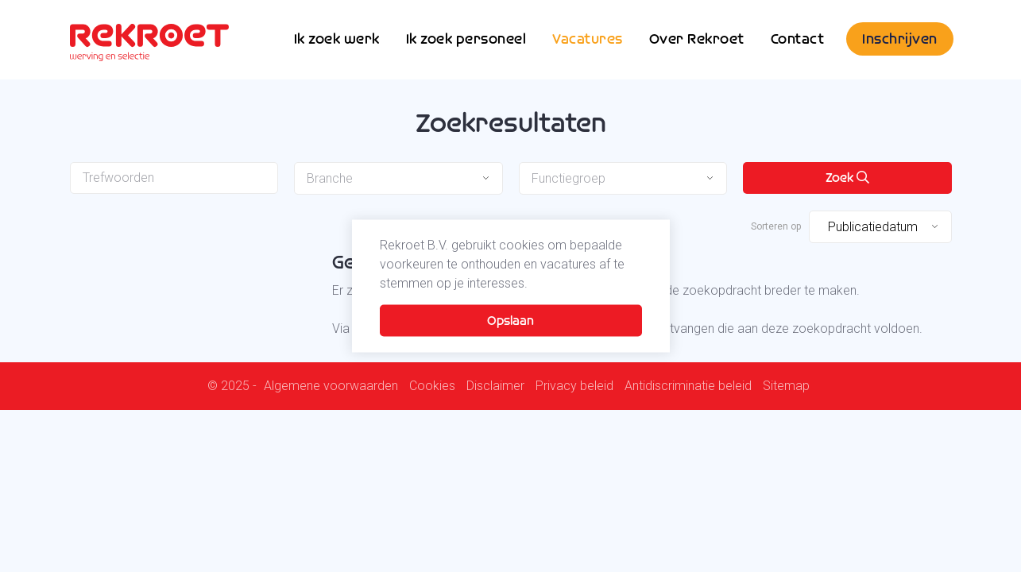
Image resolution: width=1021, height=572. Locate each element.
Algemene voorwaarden (331, 386)
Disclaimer (495, 386)
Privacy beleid (574, 386)
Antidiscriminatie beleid (688, 386)
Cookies (432, 386)
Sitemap (786, 386)
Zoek (847, 177)
